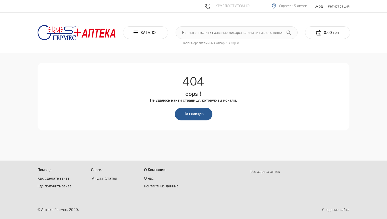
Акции (97, 178)
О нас (149, 178)
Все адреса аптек (265, 171)
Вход (319, 6)
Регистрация (338, 6)
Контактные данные (161, 186)
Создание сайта (335, 209)
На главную (194, 113)
